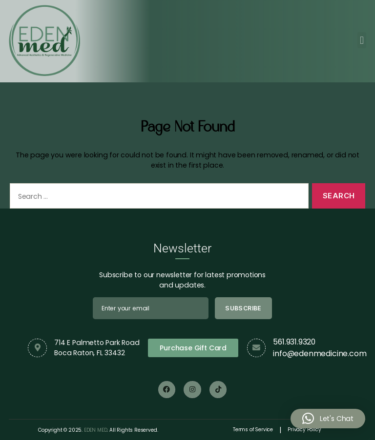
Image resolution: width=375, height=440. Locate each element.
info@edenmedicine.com (319, 353)
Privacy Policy (304, 429)
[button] (362, 40)
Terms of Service (253, 429)
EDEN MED (95, 430)
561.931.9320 (294, 341)
